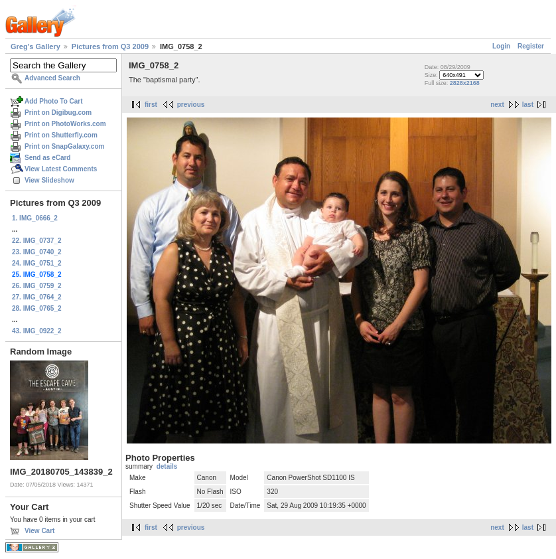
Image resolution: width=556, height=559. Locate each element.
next (497, 104)
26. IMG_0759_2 (37, 285)
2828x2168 (465, 83)
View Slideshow (49, 180)
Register (531, 46)
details (167, 466)
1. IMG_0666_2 (35, 218)
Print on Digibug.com (58, 112)
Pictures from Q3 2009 (110, 46)
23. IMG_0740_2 (37, 252)
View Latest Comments (61, 169)
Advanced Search (52, 78)
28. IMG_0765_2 (37, 308)
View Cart (39, 530)
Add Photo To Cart (54, 101)
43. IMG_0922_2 (37, 331)
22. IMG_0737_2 (37, 240)
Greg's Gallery (35, 46)
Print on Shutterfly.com (61, 135)
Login (501, 46)
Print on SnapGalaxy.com (64, 146)
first (151, 104)
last (527, 104)
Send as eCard (47, 157)
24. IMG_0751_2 (37, 263)
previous (191, 104)
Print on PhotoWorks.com (65, 123)
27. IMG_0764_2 (37, 297)
